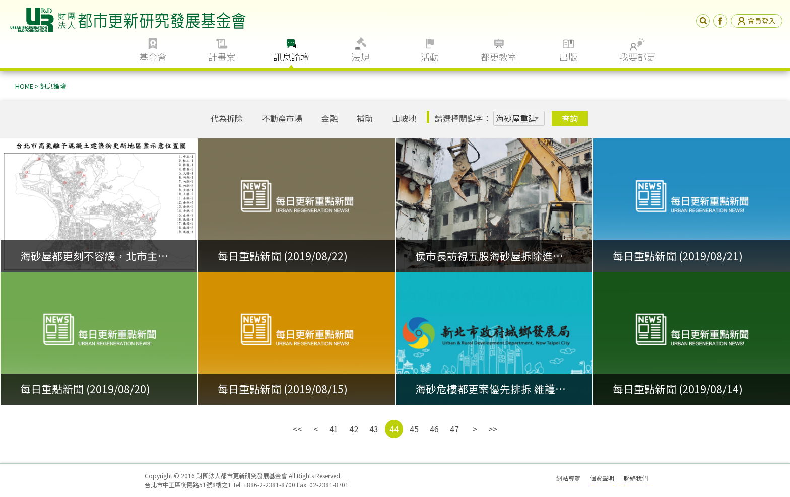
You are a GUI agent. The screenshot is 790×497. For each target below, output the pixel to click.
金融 (329, 118)
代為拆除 (227, 118)
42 (353, 428)
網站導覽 (568, 478)
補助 (365, 118)
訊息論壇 (291, 56)
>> (492, 428)
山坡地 (404, 118)
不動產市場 (282, 118)
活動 (430, 56)
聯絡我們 (636, 478)
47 (454, 428)
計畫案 (221, 56)
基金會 (152, 56)
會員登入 (756, 21)
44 (394, 428)
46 (434, 428)
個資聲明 (602, 478)
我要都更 (637, 56)
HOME (24, 86)
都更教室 (499, 56)
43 (373, 428)
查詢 (570, 118)
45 (414, 428)
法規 (360, 56)
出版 (568, 56)
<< (297, 428)
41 (333, 428)
